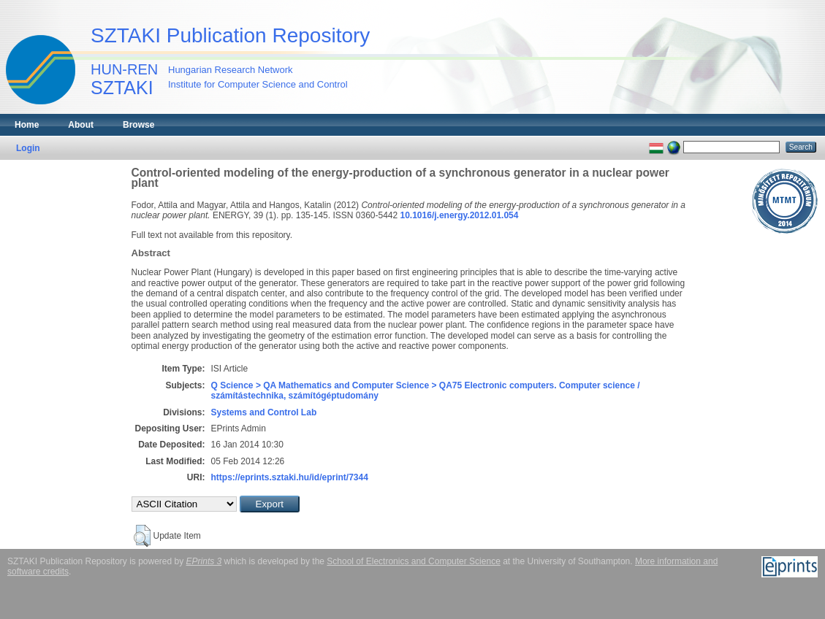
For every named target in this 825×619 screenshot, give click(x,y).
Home (27, 125)
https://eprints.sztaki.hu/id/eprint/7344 (289, 477)
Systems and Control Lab (264, 412)
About (81, 125)
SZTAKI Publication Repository (230, 35)
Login (28, 148)
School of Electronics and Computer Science (413, 561)
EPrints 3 (204, 561)
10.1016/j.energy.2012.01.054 (459, 215)
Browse (138, 125)
